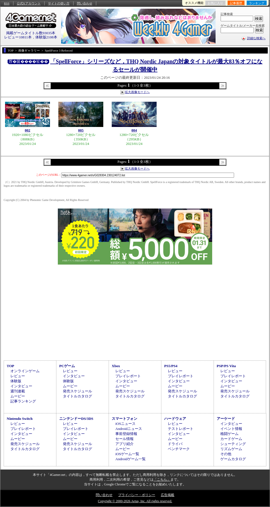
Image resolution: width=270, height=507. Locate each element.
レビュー (17, 376)
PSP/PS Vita (226, 366)
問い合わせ (84, 3)
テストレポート (180, 429)
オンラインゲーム (25, 371)
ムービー (17, 396)
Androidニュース (128, 429)
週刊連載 (17, 391)
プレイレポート (128, 376)
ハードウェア (175, 418)
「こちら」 (162, 479)
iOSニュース (125, 424)
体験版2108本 (46, 37)
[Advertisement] (135, 311)
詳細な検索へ (256, 38)
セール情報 (124, 439)
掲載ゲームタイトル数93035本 (31, 33)
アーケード (226, 418)
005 (81, 130)
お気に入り (215, 3)
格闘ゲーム (229, 434)
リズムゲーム (231, 449)
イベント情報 (231, 429)
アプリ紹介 (124, 444)
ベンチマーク (179, 449)
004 (134, 130)
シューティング (233, 444)
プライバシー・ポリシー (136, 495)
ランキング (256, 3)
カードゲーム (231, 439)
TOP (10, 366)
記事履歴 (236, 3)
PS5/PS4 (170, 366)
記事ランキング (23, 401)
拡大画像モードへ (137, 92)
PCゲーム (67, 366)
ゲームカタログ (233, 459)
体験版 (15, 381)
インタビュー (21, 386)
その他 (225, 454)
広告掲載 (167, 495)
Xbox (116, 366)
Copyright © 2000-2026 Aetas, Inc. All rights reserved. (135, 501)
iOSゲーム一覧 (127, 454)
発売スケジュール (77, 391)
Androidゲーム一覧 (130, 459)
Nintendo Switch (20, 418)
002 (27, 130)
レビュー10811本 (17, 37)
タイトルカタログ (77, 396)
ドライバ (175, 444)
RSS (7, 3)
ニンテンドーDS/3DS (76, 418)
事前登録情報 (126, 434)
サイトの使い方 (59, 3)
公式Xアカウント (29, 3)
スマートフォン (124, 418)
